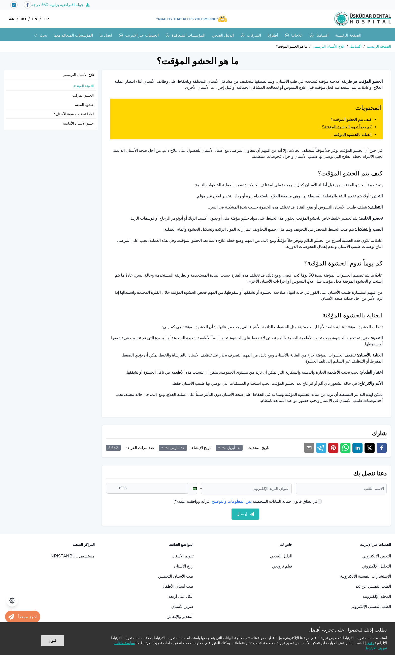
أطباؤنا (273, 35)
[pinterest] (333, 448)
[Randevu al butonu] (22, 617)
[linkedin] (357, 448)
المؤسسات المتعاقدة (185, 35)
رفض (370, 643)
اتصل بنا (106, 35)
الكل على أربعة (181, 596)
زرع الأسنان (183, 566)
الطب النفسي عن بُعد (373, 586)
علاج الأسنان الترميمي (329, 46)
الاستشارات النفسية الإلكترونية (365, 576)
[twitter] (370, 448)
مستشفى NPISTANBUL (73, 556)
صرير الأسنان (182, 606)
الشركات (250, 35)
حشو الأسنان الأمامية (78, 123)
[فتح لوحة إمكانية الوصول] (12, 600)
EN (34, 19)
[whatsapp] (345, 448)
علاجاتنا (294, 35)
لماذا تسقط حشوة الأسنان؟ (74, 114)
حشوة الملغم (84, 104)
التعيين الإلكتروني (376, 556)
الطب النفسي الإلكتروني (370, 606)
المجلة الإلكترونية (377, 596)
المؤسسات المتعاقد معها (73, 35)
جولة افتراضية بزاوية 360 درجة (60, 4)
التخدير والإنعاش (180, 616)
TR (46, 19)
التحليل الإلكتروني (376, 566)
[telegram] (321, 448)
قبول (52, 640)
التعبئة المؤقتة (83, 86)
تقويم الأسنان (182, 556)
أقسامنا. (318, 35)
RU (23, 19)
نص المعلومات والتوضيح (232, 501)
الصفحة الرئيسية (348, 35)
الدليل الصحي (223, 35)
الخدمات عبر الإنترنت (139, 35)
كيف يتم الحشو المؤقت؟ (351, 119)
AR (11, 19)
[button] (192, 488)
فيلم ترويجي (282, 566)
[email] (309, 448)
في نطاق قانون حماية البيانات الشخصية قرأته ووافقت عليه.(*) (245, 501)
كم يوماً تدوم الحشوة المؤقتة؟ (347, 127)
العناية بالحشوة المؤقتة (353, 134)
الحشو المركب (83, 95)
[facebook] (382, 448)
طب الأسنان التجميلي (175, 576)
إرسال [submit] (245, 514)
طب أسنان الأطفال (177, 586)
